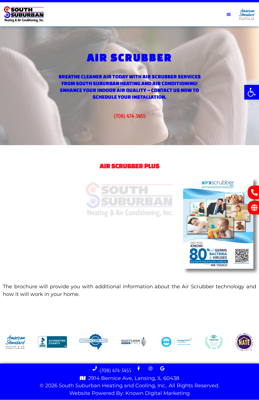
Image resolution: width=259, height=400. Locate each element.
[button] (251, 92)
